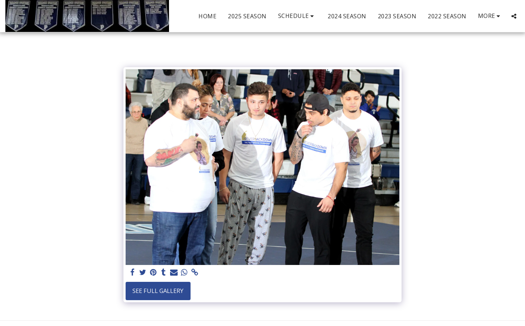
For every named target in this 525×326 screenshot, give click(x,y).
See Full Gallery (157, 291)
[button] (297, 16)
